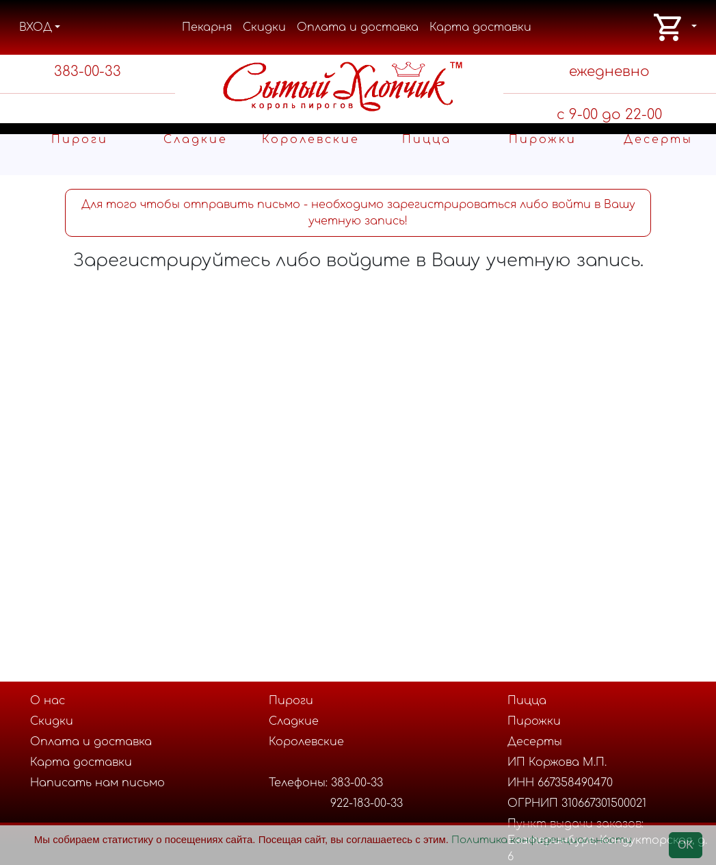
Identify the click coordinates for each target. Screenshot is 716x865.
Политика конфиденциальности (541, 840)
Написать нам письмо (97, 783)
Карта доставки (480, 27)
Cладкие (195, 139)
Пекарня (207, 27)
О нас (47, 701)
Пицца (426, 139)
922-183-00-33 (366, 803)
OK (685, 845)
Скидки (264, 27)
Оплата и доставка (358, 27)
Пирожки (542, 139)
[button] (674, 27)
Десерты (658, 139)
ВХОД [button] (35, 27)
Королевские (311, 139)
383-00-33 (87, 71)
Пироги (79, 139)
